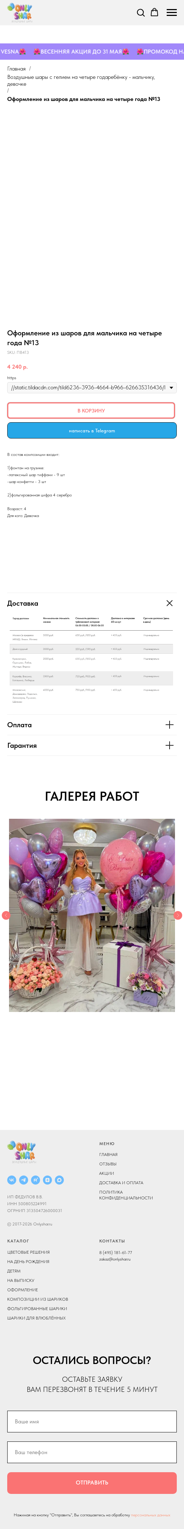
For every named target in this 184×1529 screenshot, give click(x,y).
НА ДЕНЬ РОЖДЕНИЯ (28, 1261)
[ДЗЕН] (47, 1180)
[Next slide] (178, 915)
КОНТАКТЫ (112, 1241)
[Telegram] (23, 1180)
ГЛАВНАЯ (108, 1154)
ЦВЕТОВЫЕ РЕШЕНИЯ (28, 1252)
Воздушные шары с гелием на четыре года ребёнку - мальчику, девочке (81, 80)
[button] (140, 12)
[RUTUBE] (35, 1180)
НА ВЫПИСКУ (20, 1280)
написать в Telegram (92, 430)
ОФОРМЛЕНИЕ (22, 1289)
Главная (16, 68)
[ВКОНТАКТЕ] (11, 1180)
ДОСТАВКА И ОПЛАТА (121, 1182)
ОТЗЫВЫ (108, 1163)
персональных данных (150, 1514)
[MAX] (59, 1180)
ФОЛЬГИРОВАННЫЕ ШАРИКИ (37, 1308)
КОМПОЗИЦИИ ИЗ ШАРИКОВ (37, 1299)
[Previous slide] (6, 915)
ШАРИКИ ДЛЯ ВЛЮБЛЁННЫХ (36, 1318)
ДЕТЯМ (14, 1271)
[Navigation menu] (172, 12)
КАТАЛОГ (18, 1241)
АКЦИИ (106, 1173)
